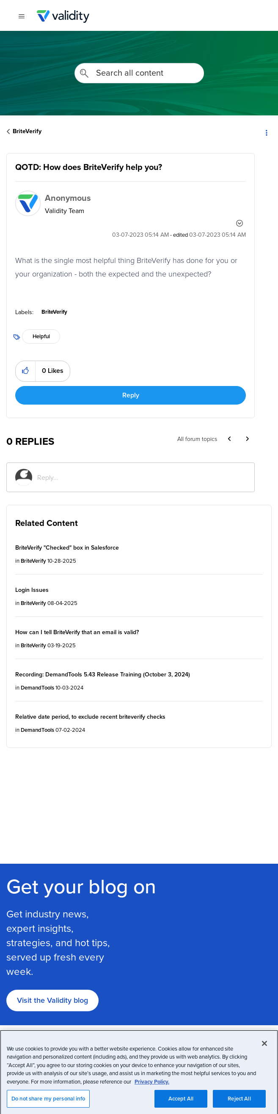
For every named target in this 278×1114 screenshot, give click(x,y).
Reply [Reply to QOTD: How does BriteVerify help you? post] (130, 395)
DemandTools (37, 688)
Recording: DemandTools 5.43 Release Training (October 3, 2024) (102, 674)
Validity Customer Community (62, 16)
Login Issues (32, 590)
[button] (26, 371)
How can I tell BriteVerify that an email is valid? (77, 632)
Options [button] (266, 132)
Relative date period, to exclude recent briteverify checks (90, 716)
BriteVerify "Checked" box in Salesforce (67, 547)
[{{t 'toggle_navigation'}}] (21, 16)
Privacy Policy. (152, 1099)
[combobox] (139, 73)
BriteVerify (27, 131)
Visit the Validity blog (52, 1000)
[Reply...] (141, 477)
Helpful (41, 336)
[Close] (264, 1061)
